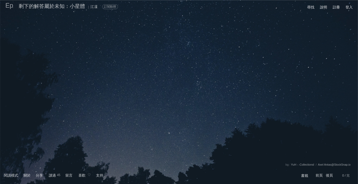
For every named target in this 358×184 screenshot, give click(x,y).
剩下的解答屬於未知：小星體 (52, 6)
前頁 (319, 175)
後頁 (329, 175)
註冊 (336, 7)
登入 (349, 7)
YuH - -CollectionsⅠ (302, 164)
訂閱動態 (110, 6)
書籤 (304, 176)
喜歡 (82, 175)
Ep (9, 5)
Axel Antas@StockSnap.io (334, 164)
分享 (39, 175)
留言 (69, 175)
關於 (27, 175)
